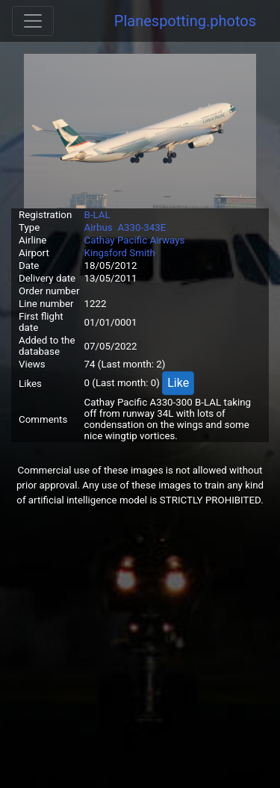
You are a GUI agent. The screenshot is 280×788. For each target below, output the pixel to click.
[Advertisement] (140, 648)
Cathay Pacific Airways (134, 240)
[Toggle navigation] (33, 21)
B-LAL (97, 214)
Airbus (98, 227)
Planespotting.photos (185, 21)
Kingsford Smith (119, 252)
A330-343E (141, 227)
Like (178, 383)
